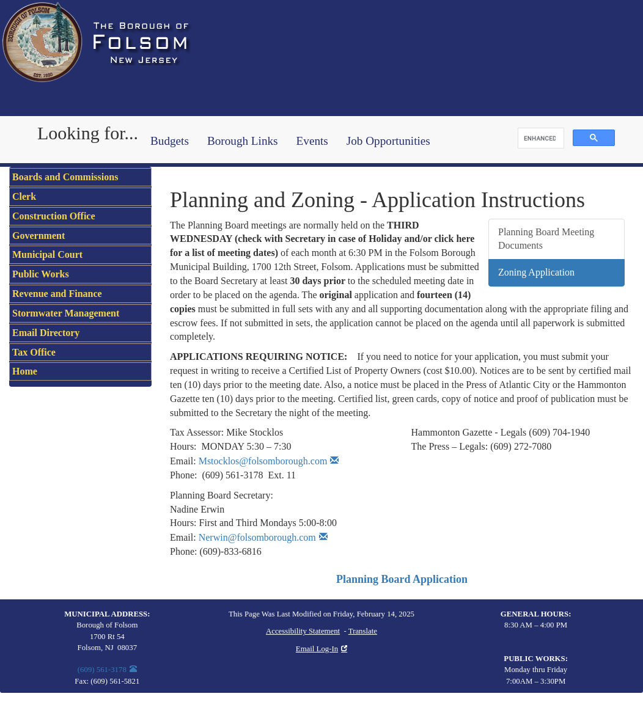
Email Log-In (317, 649)
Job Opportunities (388, 140)
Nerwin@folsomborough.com (257, 537)
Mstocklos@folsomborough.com (263, 461)
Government (38, 235)
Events (312, 140)
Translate (362, 631)
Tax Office (34, 352)
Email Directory (45, 332)
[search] (540, 138)
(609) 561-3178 (102, 669)
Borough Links (242, 140)
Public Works (40, 274)
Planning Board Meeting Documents (546, 239)
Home (24, 371)
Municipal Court (47, 254)
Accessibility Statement (303, 631)
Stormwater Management (65, 313)
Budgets (169, 140)
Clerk (24, 196)
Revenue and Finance (57, 293)
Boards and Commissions (65, 177)
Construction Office (53, 216)
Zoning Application (536, 272)
